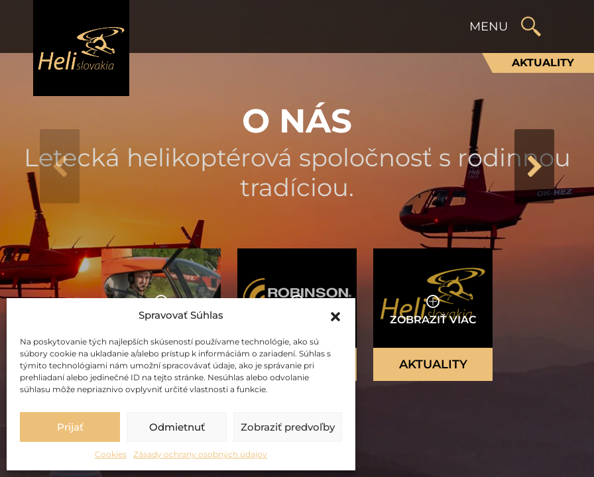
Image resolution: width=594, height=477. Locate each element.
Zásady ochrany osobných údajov (200, 454)
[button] (335, 315)
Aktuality (543, 62)
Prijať (70, 427)
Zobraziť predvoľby (288, 427)
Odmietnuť (177, 427)
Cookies (111, 454)
